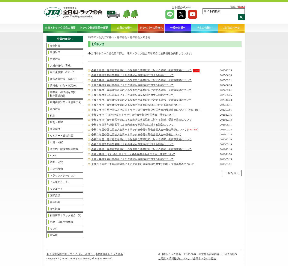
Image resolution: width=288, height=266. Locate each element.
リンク (54, 228)
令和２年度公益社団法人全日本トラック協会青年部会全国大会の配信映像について (138, 129)
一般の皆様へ (178, 28)
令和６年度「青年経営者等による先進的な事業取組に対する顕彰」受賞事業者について (141, 80)
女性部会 (55, 208)
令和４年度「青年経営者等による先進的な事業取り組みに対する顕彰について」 (137, 104)
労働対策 (55, 58)
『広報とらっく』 (60, 182)
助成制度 (55, 128)
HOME (233, 6)
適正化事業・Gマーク (62, 72)
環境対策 (55, 52)
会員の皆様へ (124, 28)
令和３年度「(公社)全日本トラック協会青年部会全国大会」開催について (133, 114)
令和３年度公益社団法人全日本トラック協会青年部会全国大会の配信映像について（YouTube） (146, 109)
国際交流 (55, 195)
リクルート (56, 188)
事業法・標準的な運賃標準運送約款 (63, 94)
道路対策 (55, 108)
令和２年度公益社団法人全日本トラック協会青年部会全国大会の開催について (136, 134)
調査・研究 (56, 162)
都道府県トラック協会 (110, 254)
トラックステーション (63, 175)
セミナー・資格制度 (61, 135)
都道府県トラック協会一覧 (65, 215)
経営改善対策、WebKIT (63, 78)
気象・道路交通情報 (61, 222)
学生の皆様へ (204, 28)
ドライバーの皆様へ (151, 28)
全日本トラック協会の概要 (60, 28)
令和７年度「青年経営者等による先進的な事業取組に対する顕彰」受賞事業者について (141, 70)
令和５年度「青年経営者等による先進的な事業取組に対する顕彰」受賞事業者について (141, 90)
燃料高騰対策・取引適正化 (65, 102)
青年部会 (55, 202)
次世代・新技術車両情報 (64, 148)
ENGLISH (241, 6)
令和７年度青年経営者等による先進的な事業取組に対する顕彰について (132, 75)
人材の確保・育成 (60, 65)
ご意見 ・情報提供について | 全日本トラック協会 (187, 258)
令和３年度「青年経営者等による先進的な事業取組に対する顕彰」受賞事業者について (141, 119)
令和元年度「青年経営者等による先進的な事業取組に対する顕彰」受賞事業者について (141, 149)
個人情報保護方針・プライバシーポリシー (70, 254)
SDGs (53, 155)
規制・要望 (56, 122)
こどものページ (231, 28)
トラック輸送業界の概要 (94, 28)
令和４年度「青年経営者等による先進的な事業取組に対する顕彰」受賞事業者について (141, 99)
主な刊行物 (56, 168)
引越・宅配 (56, 142)
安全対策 (55, 45)
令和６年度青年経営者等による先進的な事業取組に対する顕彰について (132, 85)
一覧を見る (232, 173)
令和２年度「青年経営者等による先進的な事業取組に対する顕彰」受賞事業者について (141, 139)
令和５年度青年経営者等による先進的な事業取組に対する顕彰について (132, 95)
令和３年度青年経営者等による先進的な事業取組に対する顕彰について (132, 124)
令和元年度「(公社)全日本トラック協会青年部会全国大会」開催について (133, 154)
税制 (52, 115)
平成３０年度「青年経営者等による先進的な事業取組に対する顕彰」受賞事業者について (142, 164)
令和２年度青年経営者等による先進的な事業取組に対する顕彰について (132, 144)
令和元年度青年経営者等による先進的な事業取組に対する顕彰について (132, 159)
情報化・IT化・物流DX (63, 85)
